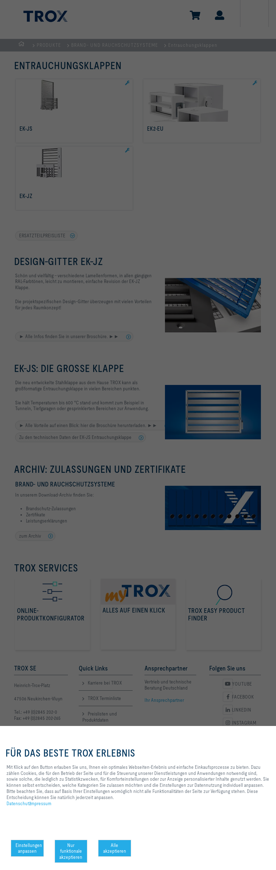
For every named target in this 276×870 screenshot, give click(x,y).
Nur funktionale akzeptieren (70, 851)
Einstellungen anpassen (28, 848)
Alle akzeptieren (114, 848)
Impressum (40, 803)
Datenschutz (18, 803)
